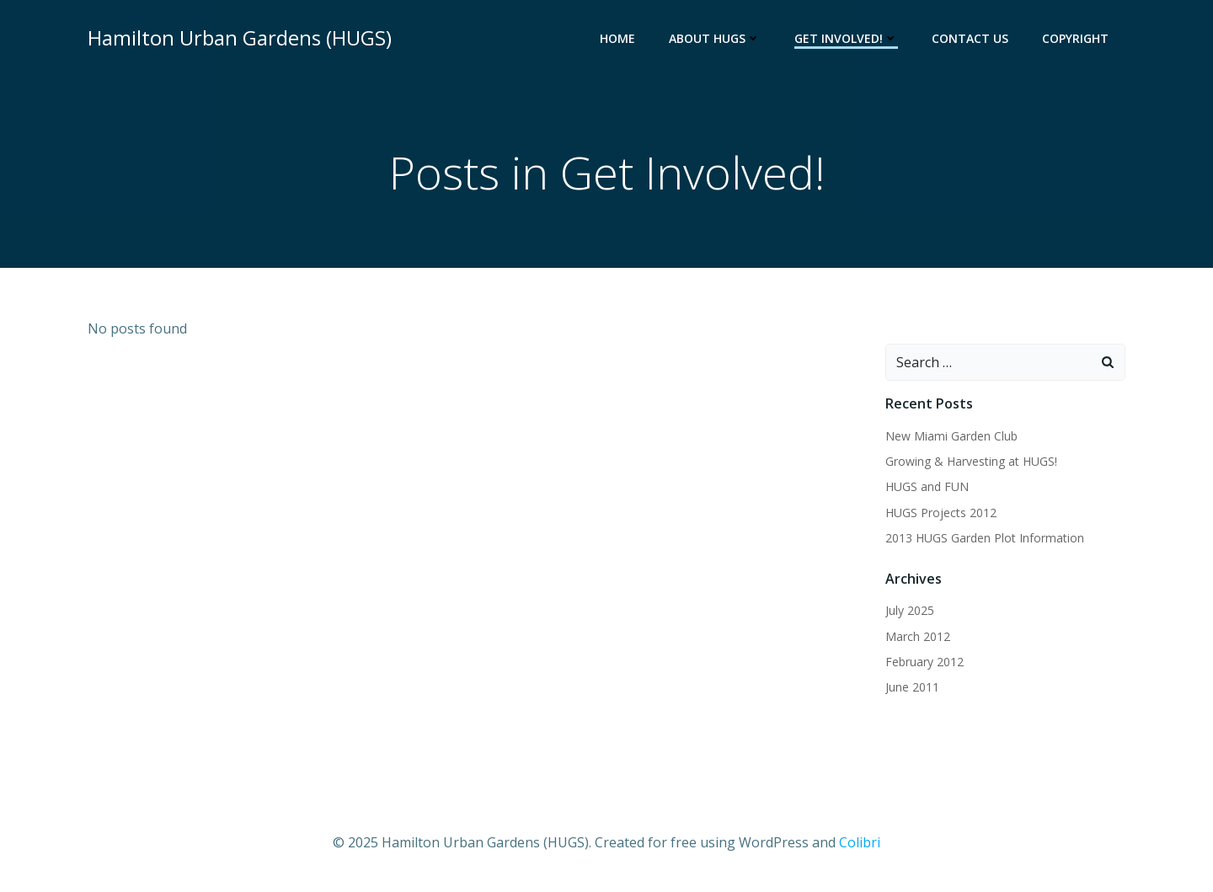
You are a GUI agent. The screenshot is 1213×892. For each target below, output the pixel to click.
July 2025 (909, 610)
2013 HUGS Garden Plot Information (984, 538)
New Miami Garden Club (951, 436)
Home (617, 38)
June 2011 (912, 687)
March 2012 (917, 636)
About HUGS (715, 38)
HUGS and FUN (927, 486)
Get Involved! (846, 38)
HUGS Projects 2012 (941, 513)
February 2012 (924, 662)
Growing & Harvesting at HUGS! (971, 461)
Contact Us (970, 38)
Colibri (859, 842)
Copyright (1075, 38)
